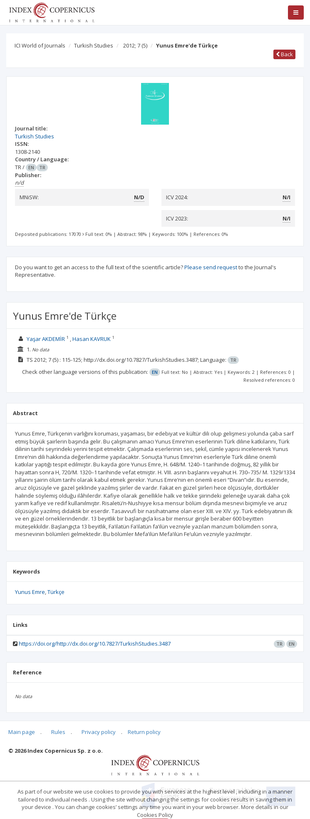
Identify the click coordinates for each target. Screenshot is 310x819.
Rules (58, 732)
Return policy (144, 732)
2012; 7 (135, 45)
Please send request (210, 267)
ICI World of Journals (40, 45)
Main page (21, 732)
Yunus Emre (30, 592)
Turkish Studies (93, 45)
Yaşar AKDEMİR (46, 339)
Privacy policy (99, 732)
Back (284, 54)
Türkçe (55, 592)
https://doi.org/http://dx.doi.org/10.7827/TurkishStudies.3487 (95, 643)
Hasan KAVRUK (91, 339)
